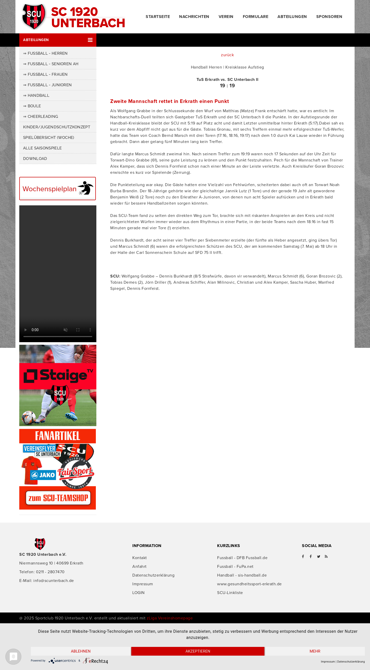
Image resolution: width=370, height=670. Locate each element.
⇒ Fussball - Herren (45, 53)
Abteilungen (292, 16)
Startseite (158, 16)
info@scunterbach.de (53, 580)
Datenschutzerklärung (153, 575)
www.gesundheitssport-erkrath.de (249, 584)
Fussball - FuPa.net (235, 566)
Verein (226, 16)
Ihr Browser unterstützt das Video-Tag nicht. (57, 273)
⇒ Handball (36, 95)
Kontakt (139, 557)
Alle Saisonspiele (42, 148)
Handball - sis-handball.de (242, 575)
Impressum (142, 584)
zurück (227, 55)
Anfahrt (139, 566)
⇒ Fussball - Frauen (45, 74)
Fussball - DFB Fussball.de (242, 557)
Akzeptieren (198, 651)
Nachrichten (194, 16)
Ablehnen (80, 651)
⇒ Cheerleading (40, 116)
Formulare (256, 16)
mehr (315, 651)
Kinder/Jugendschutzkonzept (56, 127)
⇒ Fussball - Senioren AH (50, 64)
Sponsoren (329, 16)
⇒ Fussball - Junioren (47, 85)
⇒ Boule (32, 106)
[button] (57, 40)
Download (35, 158)
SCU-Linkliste (230, 592)
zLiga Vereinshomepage (170, 618)
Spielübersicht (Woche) (48, 137)
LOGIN (138, 592)
